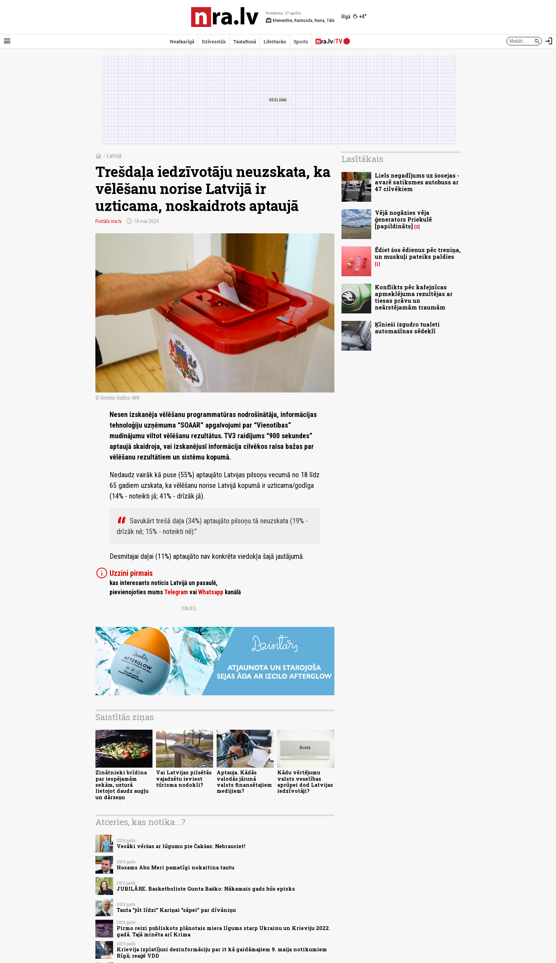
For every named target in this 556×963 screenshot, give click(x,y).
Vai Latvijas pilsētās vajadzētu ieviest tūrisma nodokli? (184, 778)
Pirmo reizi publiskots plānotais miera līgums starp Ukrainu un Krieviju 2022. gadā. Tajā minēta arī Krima (223, 931)
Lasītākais (362, 159)
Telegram (176, 592)
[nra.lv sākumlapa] (224, 17)
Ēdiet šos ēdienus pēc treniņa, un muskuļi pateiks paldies (418, 253)
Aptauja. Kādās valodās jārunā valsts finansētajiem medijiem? (244, 781)
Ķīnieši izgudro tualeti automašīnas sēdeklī (407, 328)
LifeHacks (274, 41)
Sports (301, 41)
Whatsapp (210, 592)
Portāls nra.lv (108, 221)
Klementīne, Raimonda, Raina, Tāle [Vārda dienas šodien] (300, 20)
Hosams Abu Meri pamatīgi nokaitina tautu (175, 867)
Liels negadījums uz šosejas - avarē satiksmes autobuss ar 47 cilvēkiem (417, 182)
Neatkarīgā (182, 41)
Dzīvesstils (214, 41)
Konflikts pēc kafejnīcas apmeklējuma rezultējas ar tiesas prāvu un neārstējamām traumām (413, 297)
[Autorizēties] (549, 41)
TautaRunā (244, 41)
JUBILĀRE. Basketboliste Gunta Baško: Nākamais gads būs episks (206, 888)
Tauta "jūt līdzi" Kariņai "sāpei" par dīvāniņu (176, 910)
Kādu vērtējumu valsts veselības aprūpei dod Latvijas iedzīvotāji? (305, 781)
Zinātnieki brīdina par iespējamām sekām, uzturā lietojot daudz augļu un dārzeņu (122, 784)
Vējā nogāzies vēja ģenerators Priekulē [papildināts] (403, 219)
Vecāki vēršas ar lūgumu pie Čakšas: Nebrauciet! (181, 846)
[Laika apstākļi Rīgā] (354, 17)
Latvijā (114, 155)
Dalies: (189, 608)
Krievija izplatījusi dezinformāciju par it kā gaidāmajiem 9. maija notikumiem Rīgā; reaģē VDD (222, 952)
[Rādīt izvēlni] (7, 41)
